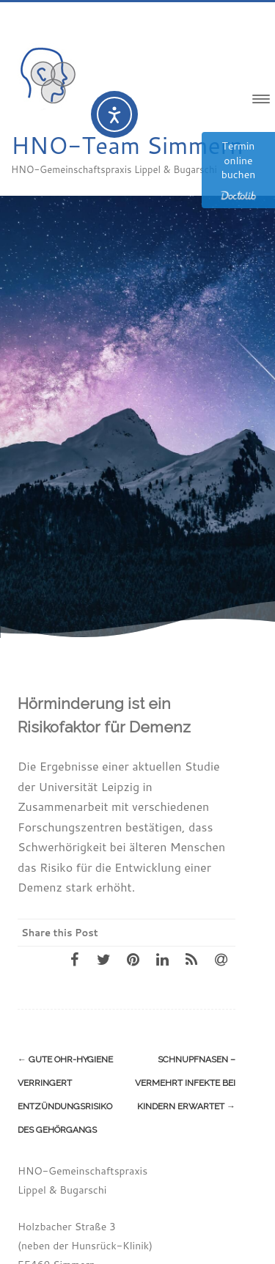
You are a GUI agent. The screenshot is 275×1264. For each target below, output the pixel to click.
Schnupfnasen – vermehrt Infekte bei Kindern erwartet (185, 1082)
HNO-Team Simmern (127, 144)
